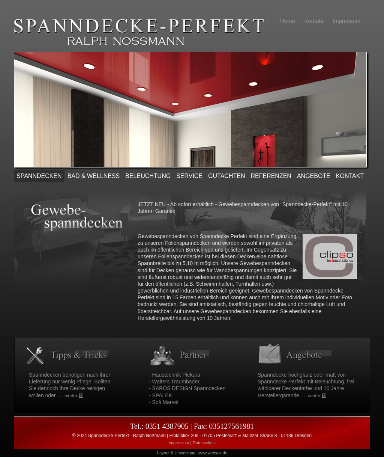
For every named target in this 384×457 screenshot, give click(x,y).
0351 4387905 (167, 426)
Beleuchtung (148, 176)
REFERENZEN (270, 176)
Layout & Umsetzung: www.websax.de (192, 453)
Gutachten (226, 176)
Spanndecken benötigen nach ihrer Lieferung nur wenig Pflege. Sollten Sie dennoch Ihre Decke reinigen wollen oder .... (69, 385)
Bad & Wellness (94, 176)
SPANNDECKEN (39, 176)
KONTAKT (350, 176)
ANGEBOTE (313, 176)
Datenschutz (204, 442)
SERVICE (189, 176)
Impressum (179, 442)
